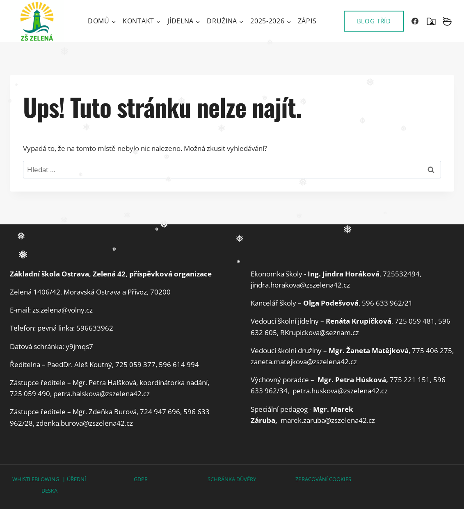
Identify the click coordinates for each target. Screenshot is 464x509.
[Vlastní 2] (447, 21)
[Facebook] (415, 21)
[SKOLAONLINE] (431, 21)
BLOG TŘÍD (374, 21)
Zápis (307, 20)
